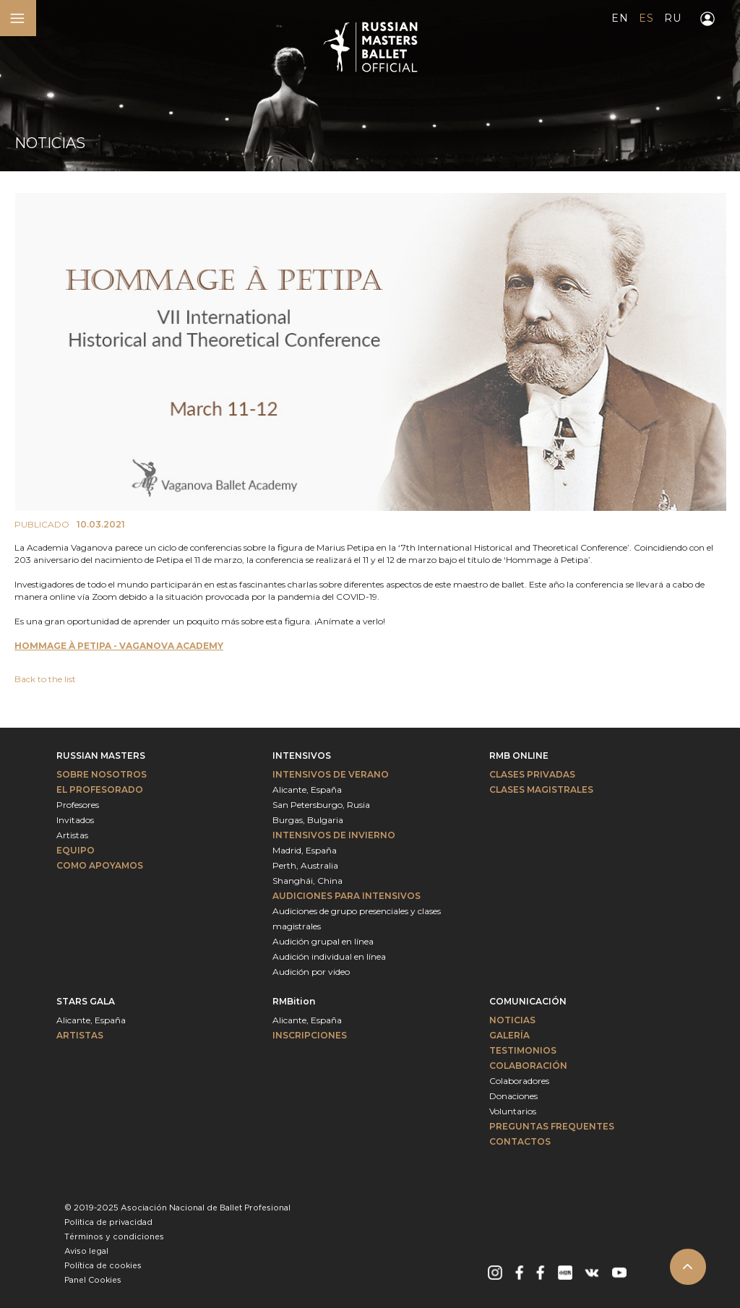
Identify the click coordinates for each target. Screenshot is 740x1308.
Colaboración (528, 1065)
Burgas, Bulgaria (307, 819)
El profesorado (99, 789)
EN (619, 18)
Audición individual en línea (329, 956)
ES (646, 18)
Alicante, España (307, 789)
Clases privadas (532, 774)
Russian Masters (100, 755)
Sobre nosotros (101, 774)
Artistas (72, 835)
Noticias (512, 1020)
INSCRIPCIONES (309, 1035)
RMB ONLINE (518, 755)
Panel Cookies (92, 1280)
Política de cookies (103, 1266)
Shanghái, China (307, 880)
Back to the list (45, 679)
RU (672, 18)
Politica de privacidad (108, 1222)
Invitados (75, 819)
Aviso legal (86, 1251)
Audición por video (311, 971)
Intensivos (301, 755)
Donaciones (513, 1095)
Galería (509, 1035)
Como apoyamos (99, 865)
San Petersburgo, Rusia (321, 804)
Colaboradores (519, 1080)
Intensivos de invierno (333, 835)
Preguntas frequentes (551, 1126)
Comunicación (528, 1001)
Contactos (520, 1141)
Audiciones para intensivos (346, 895)
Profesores (77, 804)
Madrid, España (304, 850)
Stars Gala (85, 1001)
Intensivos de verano (330, 774)
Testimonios (522, 1050)
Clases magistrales (541, 789)
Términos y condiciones (114, 1237)
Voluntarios (512, 1111)
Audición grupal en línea (323, 941)
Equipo (75, 850)
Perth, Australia (305, 865)
